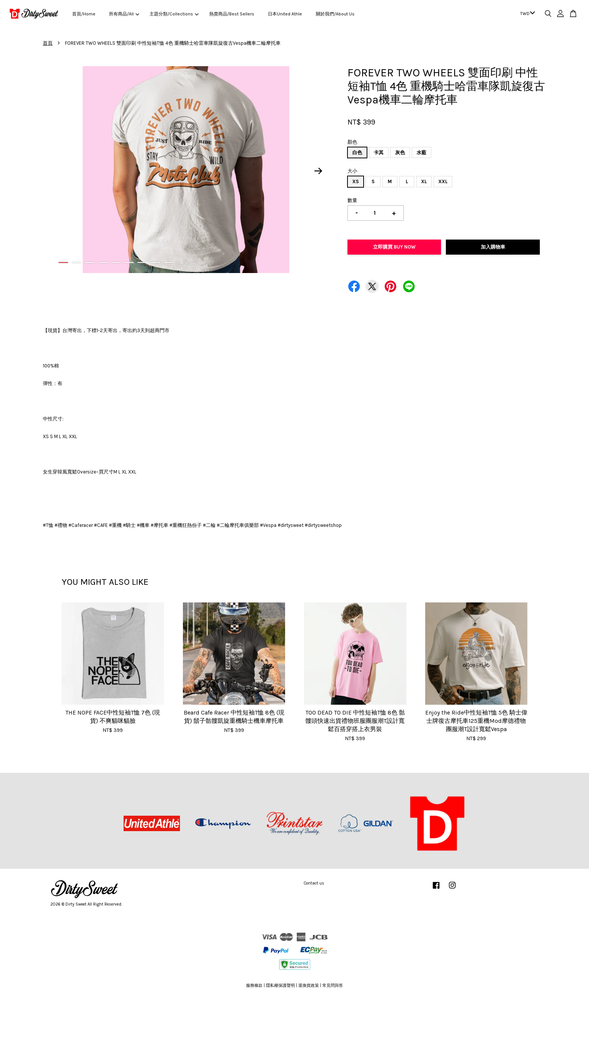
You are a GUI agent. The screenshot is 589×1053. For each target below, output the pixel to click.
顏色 (352, 142)
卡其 (379, 152)
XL (424, 181)
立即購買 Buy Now (394, 247)
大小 (352, 171)
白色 (357, 152)
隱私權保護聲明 (280, 985)
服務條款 (254, 985)
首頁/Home (83, 14)
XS (355, 181)
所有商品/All (124, 14)
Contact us (314, 883)
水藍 (421, 152)
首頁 (48, 43)
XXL (442, 181)
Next (318, 170)
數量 (352, 200)
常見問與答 (332, 985)
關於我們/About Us (335, 14)
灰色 (400, 152)
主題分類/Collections (174, 14)
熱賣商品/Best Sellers (231, 14)
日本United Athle (285, 14)
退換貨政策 (308, 985)
